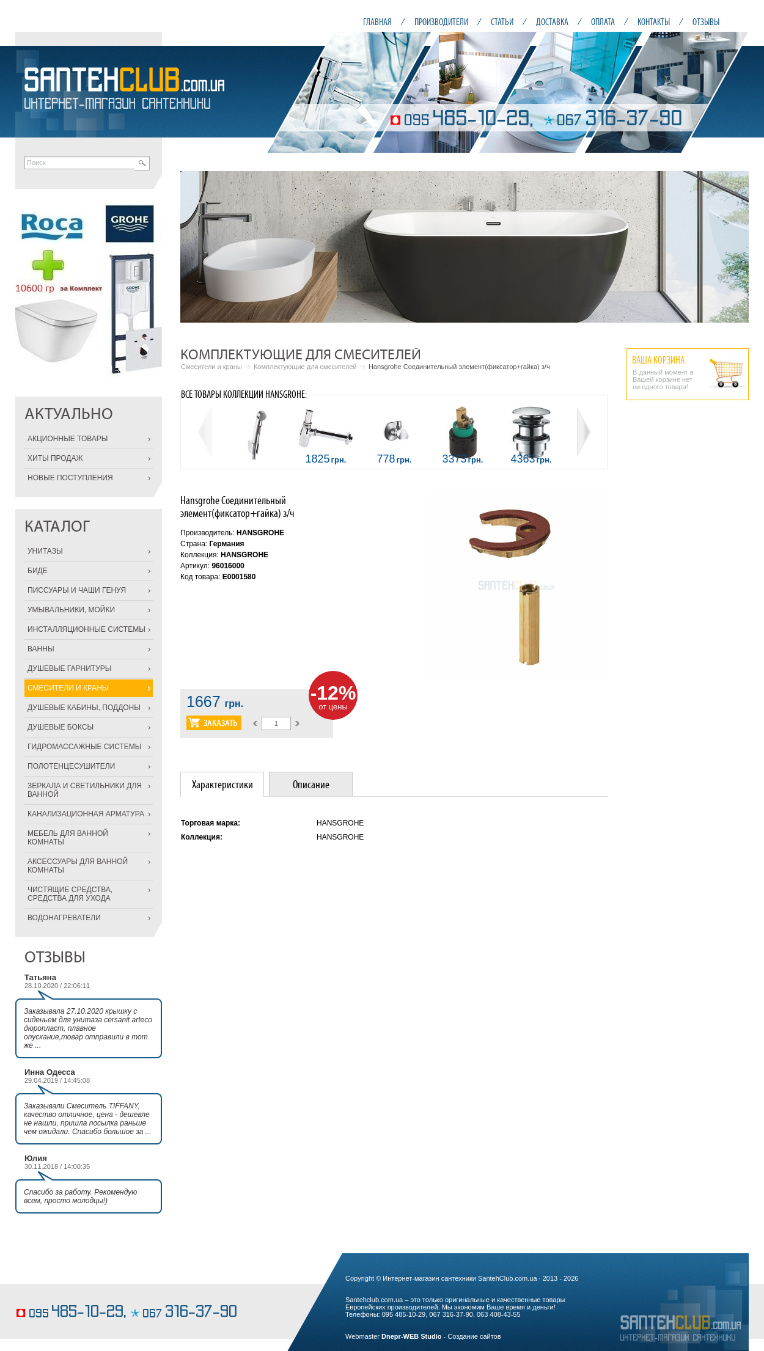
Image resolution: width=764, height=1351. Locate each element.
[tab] (222, 784)
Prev (196, 247)
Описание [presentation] (311, 784)
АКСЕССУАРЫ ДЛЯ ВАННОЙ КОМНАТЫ (78, 865)
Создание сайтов (474, 1336)
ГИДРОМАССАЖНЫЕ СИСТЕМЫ (84, 746)
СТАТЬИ (502, 21)
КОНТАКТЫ (653, 21)
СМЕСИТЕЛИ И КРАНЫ (68, 688)
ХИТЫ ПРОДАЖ (55, 458)
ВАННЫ (41, 649)
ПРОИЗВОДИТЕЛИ (441, 21)
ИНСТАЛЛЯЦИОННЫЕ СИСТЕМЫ (86, 629)
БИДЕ (38, 570)
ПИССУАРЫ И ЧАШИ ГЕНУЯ (77, 590)
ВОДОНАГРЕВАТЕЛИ (64, 917)
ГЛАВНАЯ (377, 21)
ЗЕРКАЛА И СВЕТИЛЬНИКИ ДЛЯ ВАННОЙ (85, 790)
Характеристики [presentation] (222, 784)
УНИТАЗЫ (45, 551)
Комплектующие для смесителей (305, 366)
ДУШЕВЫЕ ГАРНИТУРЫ (69, 668)
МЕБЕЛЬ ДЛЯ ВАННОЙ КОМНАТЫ (68, 837)
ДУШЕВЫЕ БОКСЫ (61, 727)
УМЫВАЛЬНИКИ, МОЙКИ (71, 610)
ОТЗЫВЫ (705, 21)
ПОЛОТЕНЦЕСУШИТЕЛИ (71, 766)
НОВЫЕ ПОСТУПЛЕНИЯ (70, 478)
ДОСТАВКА (552, 21)
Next (733, 247)
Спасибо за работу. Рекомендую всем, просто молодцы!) (80, 1196)
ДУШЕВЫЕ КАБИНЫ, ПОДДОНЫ (84, 707)
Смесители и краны (211, 366)
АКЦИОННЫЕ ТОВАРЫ (68, 438)
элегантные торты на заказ (56, 1294)
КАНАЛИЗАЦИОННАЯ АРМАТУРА (86, 814)
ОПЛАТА (603, 21)
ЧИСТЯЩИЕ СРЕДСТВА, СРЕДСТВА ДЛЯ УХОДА (70, 893)
